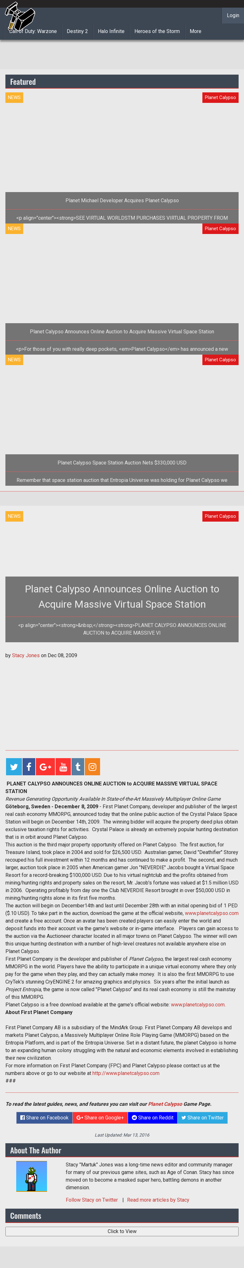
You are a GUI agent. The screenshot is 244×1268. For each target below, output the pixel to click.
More (195, 31)
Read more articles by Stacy (158, 1200)
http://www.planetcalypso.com (125, 1073)
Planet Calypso (165, 1104)
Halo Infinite (111, 31)
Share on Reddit (152, 1118)
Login (233, 15)
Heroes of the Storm (157, 31)
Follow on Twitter (92, 1200)
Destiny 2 (77, 31)
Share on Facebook (44, 1118)
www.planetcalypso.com (212, 913)
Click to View (122, 1231)
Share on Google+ (100, 1118)
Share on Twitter (202, 1118)
